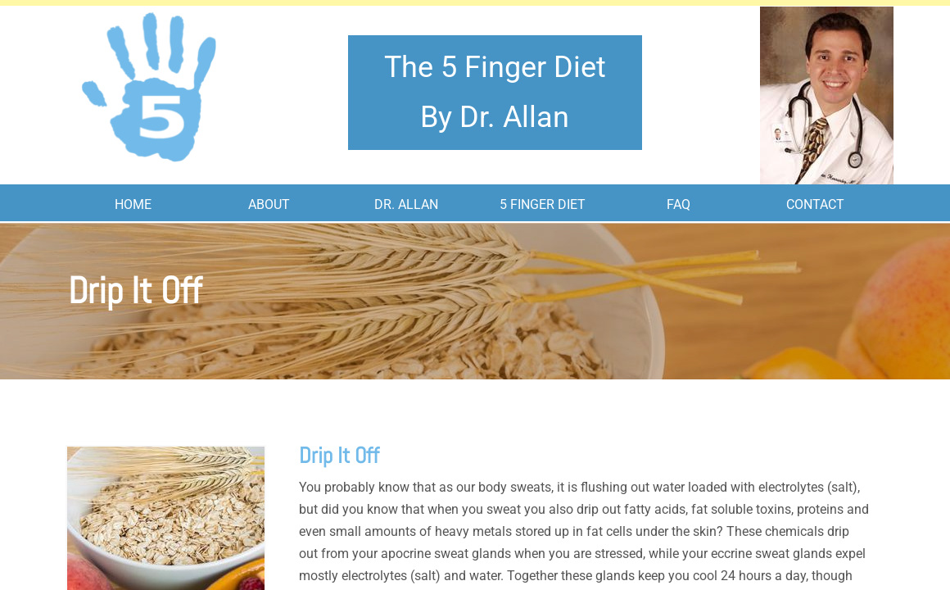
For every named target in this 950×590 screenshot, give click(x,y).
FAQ (678, 204)
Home (133, 204)
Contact (815, 204)
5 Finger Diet (543, 204)
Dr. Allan (406, 204)
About (269, 204)
